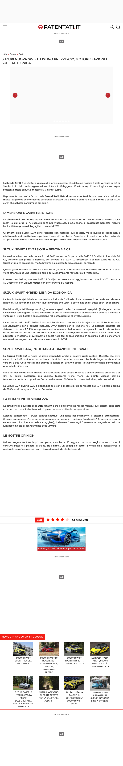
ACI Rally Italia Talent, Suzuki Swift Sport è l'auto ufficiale (100, 655)
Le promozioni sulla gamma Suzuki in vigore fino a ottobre (100, 689)
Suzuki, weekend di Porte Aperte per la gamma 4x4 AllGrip (49, 689)
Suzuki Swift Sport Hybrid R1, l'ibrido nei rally (74, 653)
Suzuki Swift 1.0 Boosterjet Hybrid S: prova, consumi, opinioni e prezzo (49, 658)
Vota (39, 519)
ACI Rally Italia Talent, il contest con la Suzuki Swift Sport (74, 690)
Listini (4, 54)
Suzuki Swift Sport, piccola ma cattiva (23, 653)
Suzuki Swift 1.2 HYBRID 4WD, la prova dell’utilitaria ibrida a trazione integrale (23, 692)
